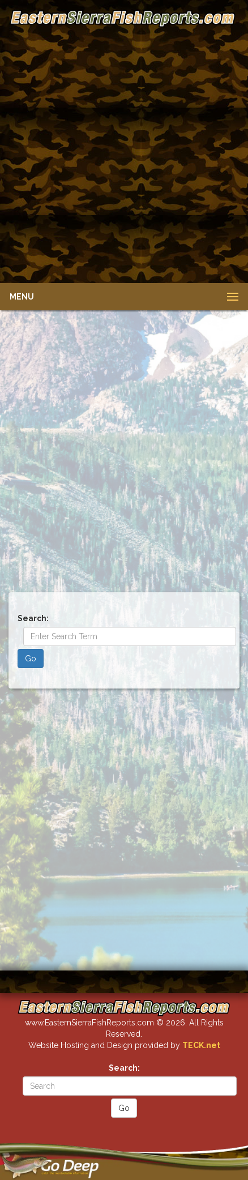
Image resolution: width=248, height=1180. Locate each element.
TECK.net (201, 1045)
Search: (33, 618)
